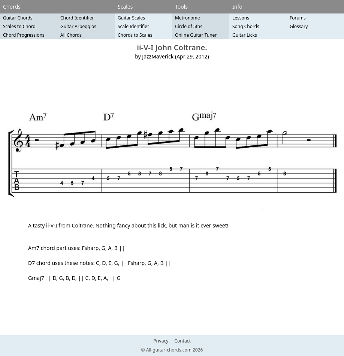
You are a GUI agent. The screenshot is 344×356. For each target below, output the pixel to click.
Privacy (160, 341)
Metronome (187, 18)
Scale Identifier (133, 26)
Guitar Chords (18, 18)
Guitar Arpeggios (78, 26)
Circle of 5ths (188, 26)
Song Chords (245, 26)
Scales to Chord (19, 26)
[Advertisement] (172, 85)
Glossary (299, 26)
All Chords (71, 35)
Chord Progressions (24, 35)
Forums (298, 18)
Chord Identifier (77, 18)
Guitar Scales (131, 18)
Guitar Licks (244, 35)
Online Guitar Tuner (196, 35)
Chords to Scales (135, 35)
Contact (182, 341)
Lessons (240, 18)
